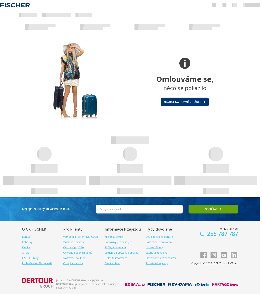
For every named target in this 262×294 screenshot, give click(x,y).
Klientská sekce (114, 236)
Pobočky (27, 242)
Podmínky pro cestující (118, 242)
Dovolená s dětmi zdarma (161, 258)
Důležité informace (116, 258)
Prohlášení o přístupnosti (37, 263)
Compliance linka (73, 263)
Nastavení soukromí (75, 258)
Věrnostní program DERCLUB (80, 236)
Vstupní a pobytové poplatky (121, 252)
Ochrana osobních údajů (77, 252)
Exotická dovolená (156, 252)
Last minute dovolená (159, 242)
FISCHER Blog (30, 258)
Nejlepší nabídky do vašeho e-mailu (46, 209)
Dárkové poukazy (73, 242)
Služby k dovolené (115, 247)
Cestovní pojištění (73, 247)
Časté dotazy (112, 263)
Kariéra (26, 247)
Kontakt (26, 236)
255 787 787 (222, 234)
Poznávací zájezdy (157, 263)
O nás (25, 252)
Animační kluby (154, 247)
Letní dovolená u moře (159, 236)
